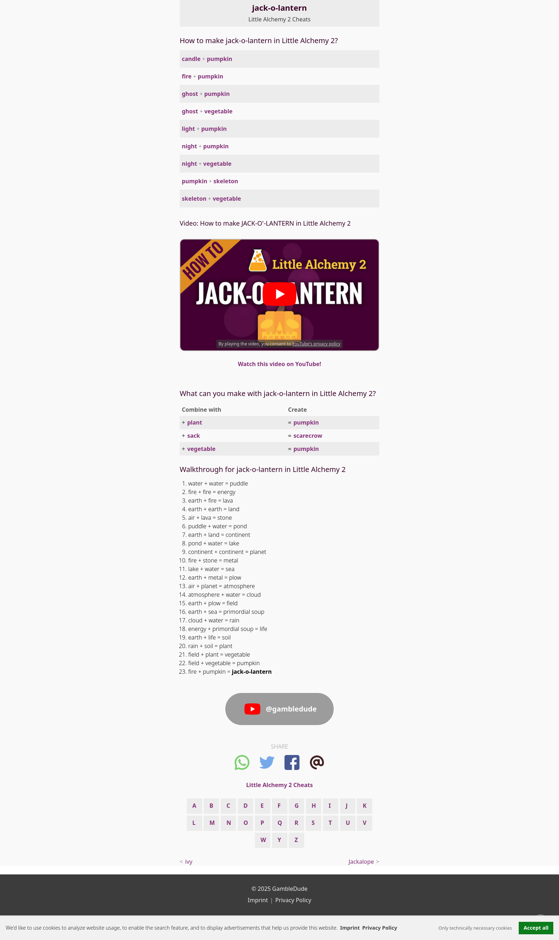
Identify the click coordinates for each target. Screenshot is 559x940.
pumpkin (219, 59)
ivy (188, 861)
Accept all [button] (536, 927)
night (189, 146)
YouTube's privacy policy (316, 344)
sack (193, 436)
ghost (190, 94)
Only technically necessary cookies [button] (475, 928)
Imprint (350, 927)
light (188, 129)
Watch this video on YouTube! (279, 364)
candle (191, 59)
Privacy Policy (293, 900)
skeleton (226, 181)
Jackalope (361, 861)
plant (194, 422)
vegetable (218, 111)
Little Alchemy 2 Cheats (279, 19)
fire (186, 76)
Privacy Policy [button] (379, 927)
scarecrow (307, 436)
